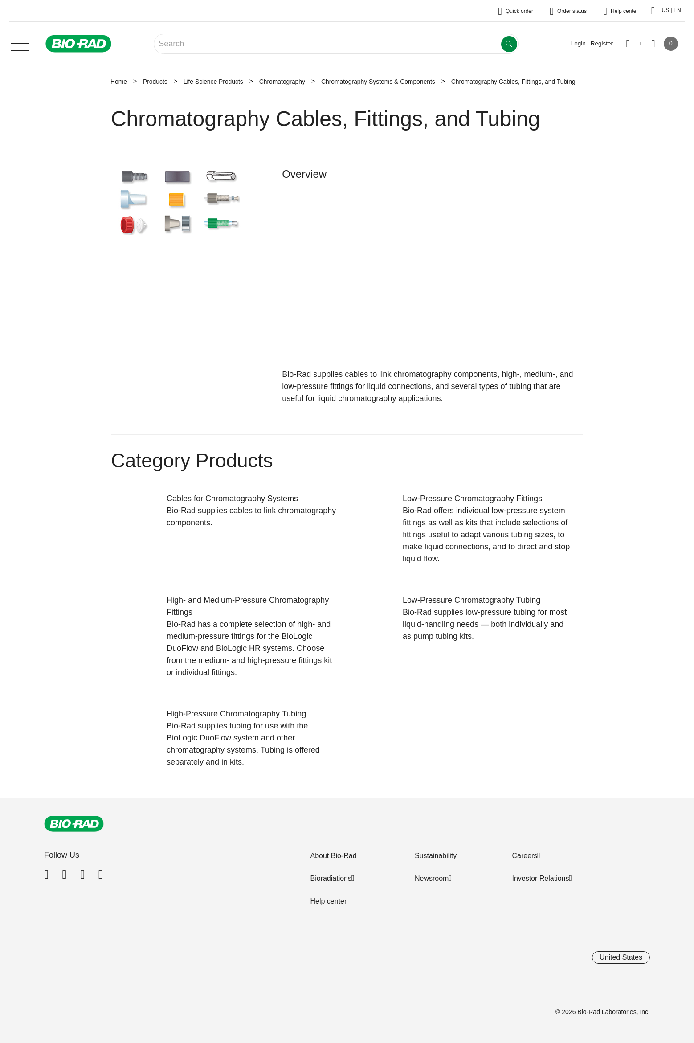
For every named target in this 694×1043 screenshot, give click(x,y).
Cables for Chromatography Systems (232, 498)
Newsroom (432, 878)
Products (155, 81)
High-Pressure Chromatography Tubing (236, 713)
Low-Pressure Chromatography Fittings (472, 498)
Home (118, 81)
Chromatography (282, 81)
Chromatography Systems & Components (378, 81)
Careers (524, 855)
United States (621, 957)
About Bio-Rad (333, 855)
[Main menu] (20, 43)
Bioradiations (330, 878)
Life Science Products (213, 81)
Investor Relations (540, 878)
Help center (328, 901)
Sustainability (436, 855)
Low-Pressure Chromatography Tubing (471, 600)
